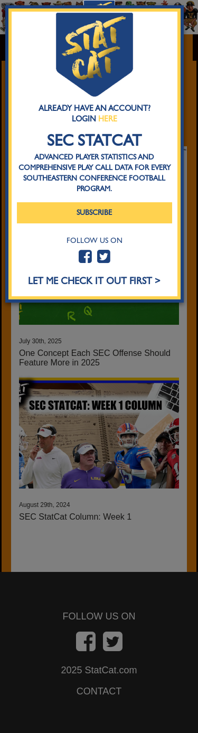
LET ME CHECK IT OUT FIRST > (94, 281)
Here (107, 119)
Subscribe (94, 212)
